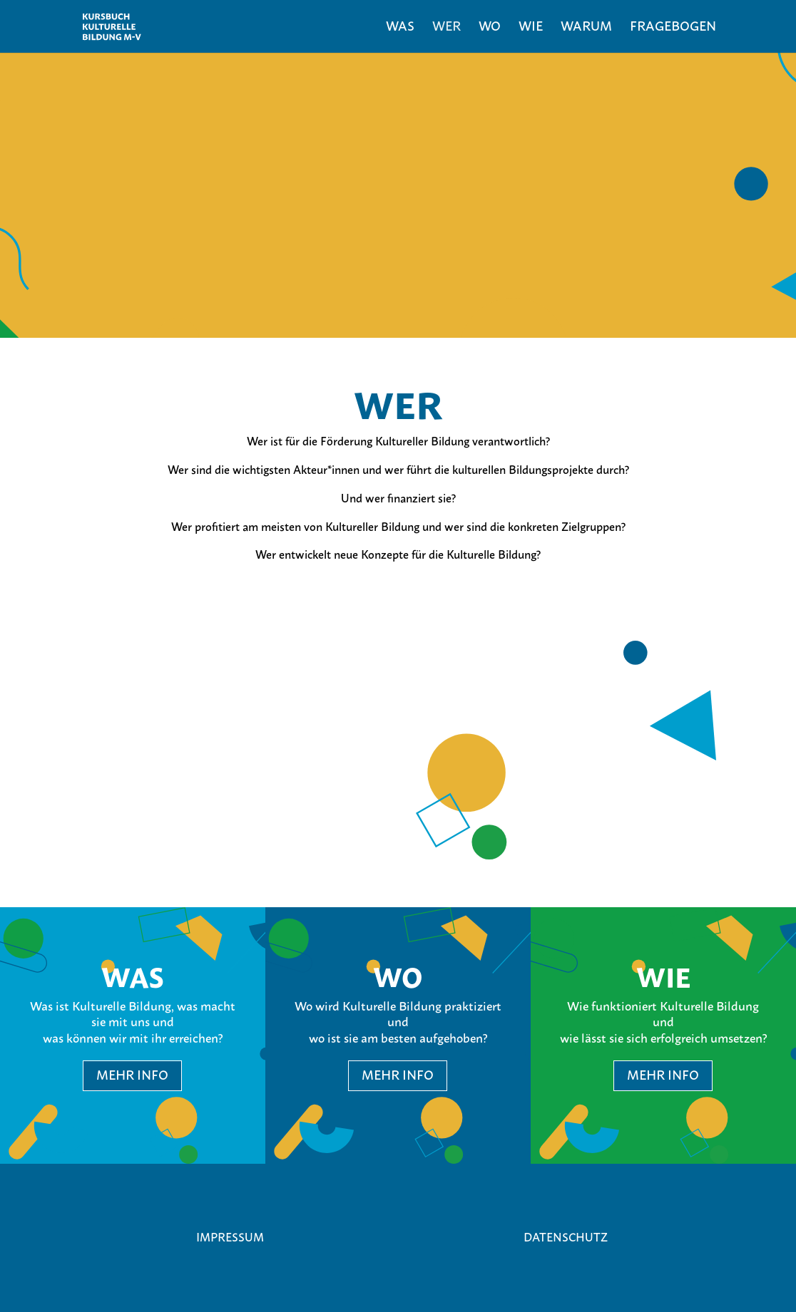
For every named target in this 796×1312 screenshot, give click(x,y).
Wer (446, 27)
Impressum (230, 1237)
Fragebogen (673, 27)
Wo (490, 27)
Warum (586, 27)
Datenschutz (566, 1237)
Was (400, 27)
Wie (531, 27)
